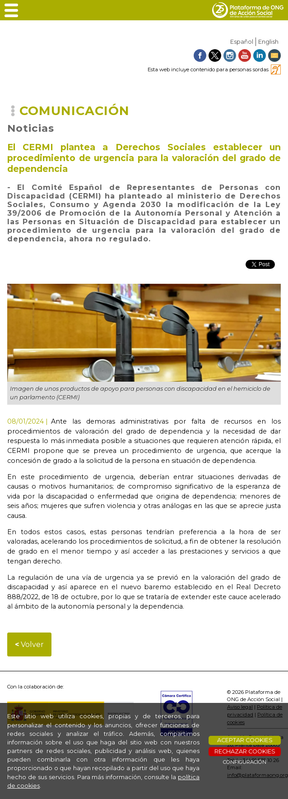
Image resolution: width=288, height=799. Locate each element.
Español (241, 41)
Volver (29, 644)
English (268, 41)
